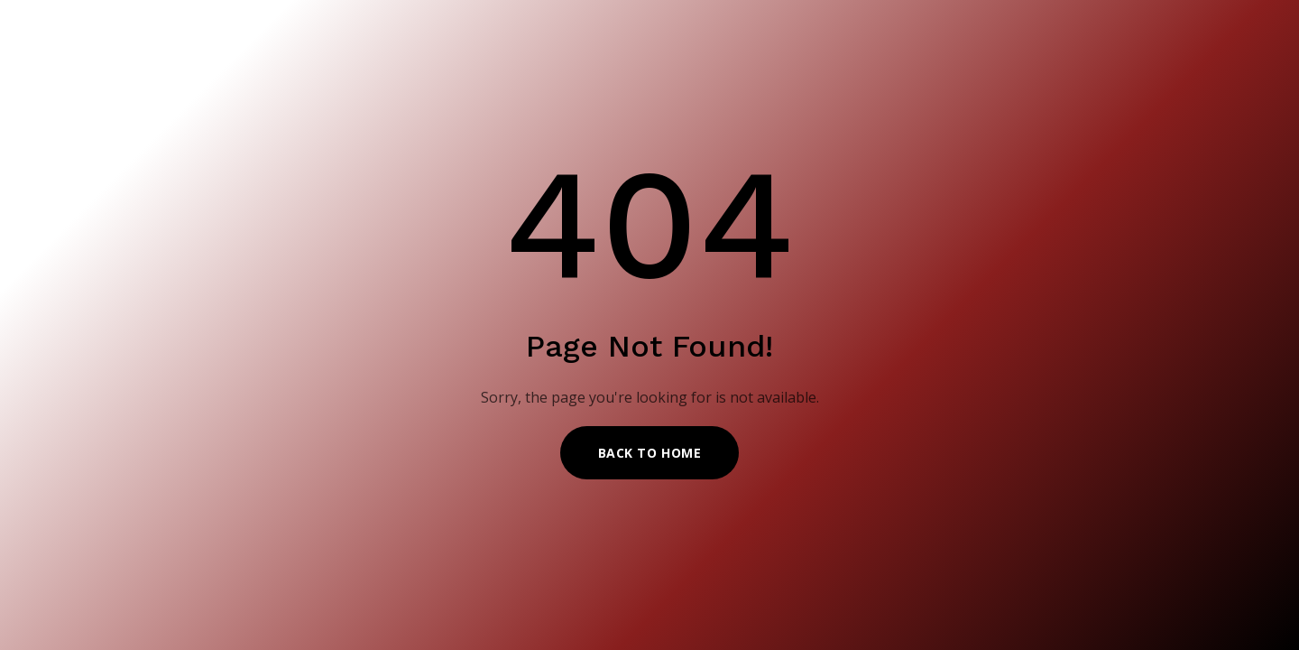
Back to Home (650, 452)
